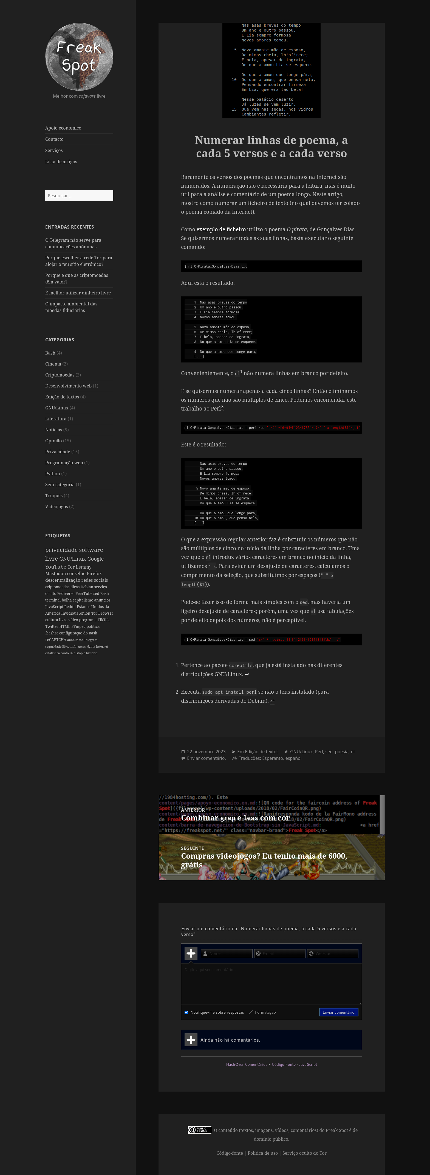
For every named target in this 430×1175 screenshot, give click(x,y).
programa (103, 619)
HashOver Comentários (246, 1064)
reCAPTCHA (56, 639)
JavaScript (54, 606)
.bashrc (52, 633)
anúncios (102, 600)
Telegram (91, 640)
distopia (79, 653)
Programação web (64, 462)
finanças (79, 646)
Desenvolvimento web (68, 386)
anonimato (75, 640)
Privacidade (57, 451)
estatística (53, 653)
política (106, 626)
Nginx (91, 646)
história (91, 653)
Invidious (70, 613)
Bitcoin (67, 646)
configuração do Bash (78, 633)
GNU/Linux (57, 407)
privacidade (62, 549)
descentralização (63, 580)
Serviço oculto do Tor (304, 1153)
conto (65, 653)
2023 (221, 752)
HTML (78, 626)
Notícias (53, 429)
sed (96, 593)
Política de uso (263, 1153)
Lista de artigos (61, 162)
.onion (85, 613)
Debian (87, 586)
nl (353, 752)
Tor (71, 567)
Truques (54, 495)
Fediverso (66, 593)
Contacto (54, 139)
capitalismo (83, 600)
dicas (75, 586)
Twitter (65, 626)
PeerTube (84, 593)
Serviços (54, 150)
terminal (53, 600)
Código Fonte (284, 1064)
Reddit (70, 606)
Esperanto (272, 758)
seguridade (53, 646)
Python (52, 473)
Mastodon (56, 573)
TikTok (51, 626)
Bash (50, 353)
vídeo (89, 619)
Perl (319, 752)
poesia (342, 752)
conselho (77, 573)
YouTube (56, 566)
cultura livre (72, 619)
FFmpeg (92, 626)
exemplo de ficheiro (221, 229)
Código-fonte (230, 1153)
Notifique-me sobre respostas (214, 1012)
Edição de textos (62, 396)
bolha (67, 600)
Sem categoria (60, 484)
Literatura (56, 418)
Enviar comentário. (206, 758)
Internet (102, 646)
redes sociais (94, 580)
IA (72, 653)
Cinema (53, 364)
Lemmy (84, 567)
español (293, 758)
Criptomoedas (59, 375)
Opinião (53, 440)
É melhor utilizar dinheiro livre (78, 293)
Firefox (94, 573)
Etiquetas (57, 536)
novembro (203, 752)
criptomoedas (57, 586)
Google (95, 558)
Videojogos (56, 506)
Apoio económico (63, 128)
